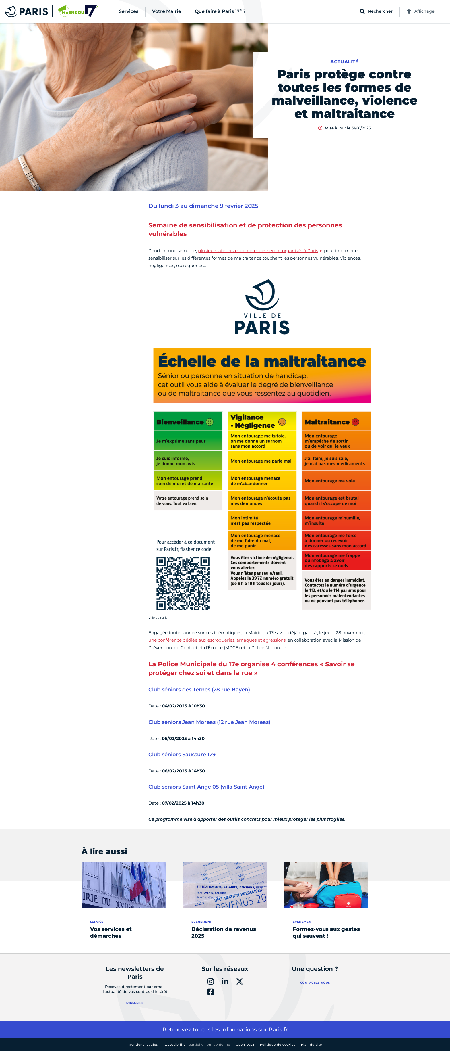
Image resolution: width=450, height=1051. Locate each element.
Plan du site (311, 1044)
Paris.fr (278, 1029)
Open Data (245, 1044)
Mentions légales (143, 1044)
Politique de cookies (277, 1044)
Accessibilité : (197, 1044)
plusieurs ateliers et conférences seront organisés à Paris (258, 250)
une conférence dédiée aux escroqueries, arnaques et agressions (217, 640)
